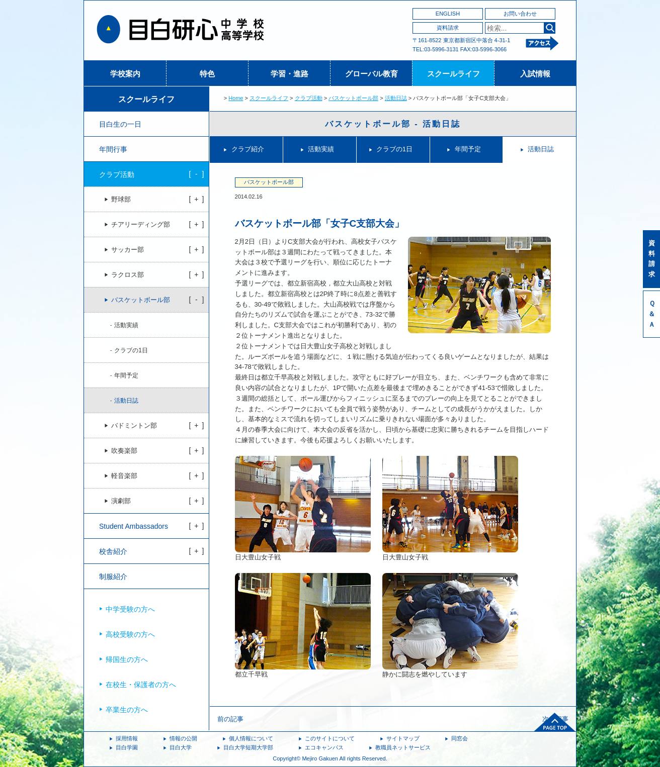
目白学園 (127, 747)
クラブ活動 (308, 98)
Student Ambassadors (133, 526)
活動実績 (321, 149)
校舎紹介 (113, 551)
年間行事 (113, 149)
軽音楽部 (124, 476)
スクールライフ (453, 73)
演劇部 (121, 501)
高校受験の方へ (130, 634)
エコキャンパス (324, 747)
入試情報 (535, 73)
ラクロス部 (127, 274)
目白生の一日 (120, 124)
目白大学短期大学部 (248, 747)
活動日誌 (396, 98)
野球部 (121, 199)
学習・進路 (289, 73)
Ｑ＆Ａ (651, 314)
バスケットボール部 (353, 98)
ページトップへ (555, 722)
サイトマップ (403, 738)
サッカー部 (127, 249)
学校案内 (125, 73)
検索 (549, 28)
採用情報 (127, 738)
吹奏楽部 (124, 450)
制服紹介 (113, 576)
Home (235, 98)
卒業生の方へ (127, 710)
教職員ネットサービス (403, 747)
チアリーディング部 (140, 224)
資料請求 (448, 28)
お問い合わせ (520, 14)
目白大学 (181, 747)
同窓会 (459, 738)
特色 (207, 73)
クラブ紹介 (247, 149)
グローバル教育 (371, 73)
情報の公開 (183, 738)
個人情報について (251, 738)
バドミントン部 (134, 425)
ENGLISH (448, 14)
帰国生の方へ (127, 659)
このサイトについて (330, 738)
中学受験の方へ (130, 609)
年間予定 (468, 149)
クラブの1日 (394, 149)
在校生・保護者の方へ (141, 685)
